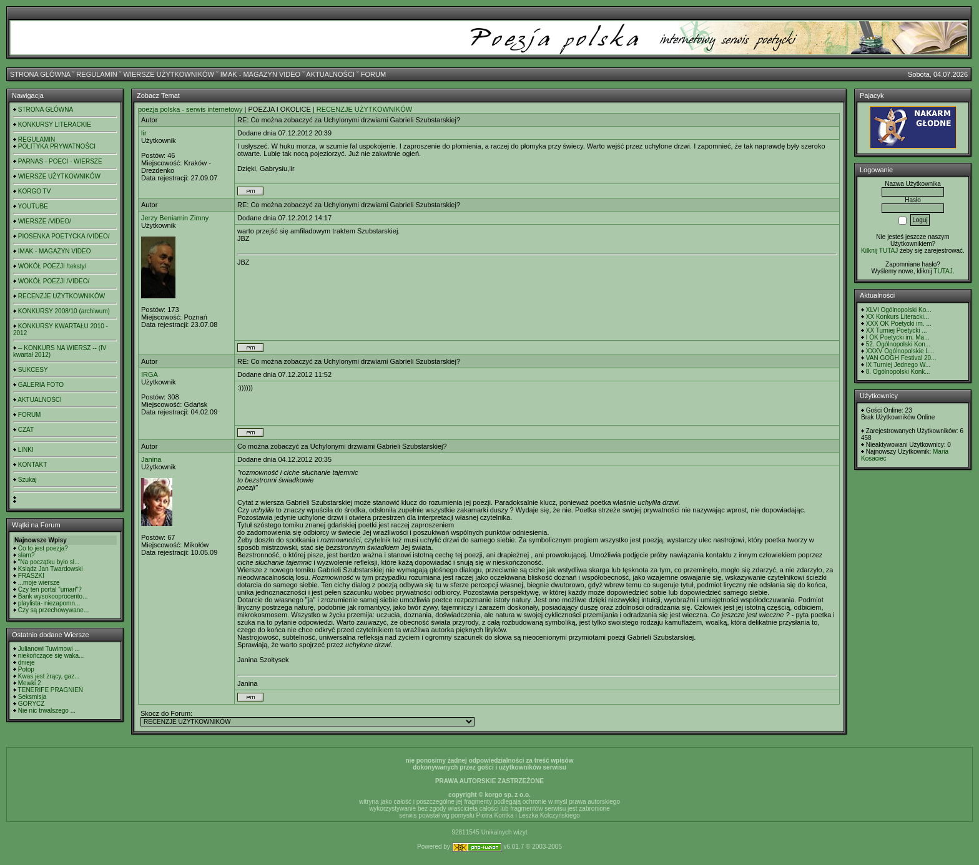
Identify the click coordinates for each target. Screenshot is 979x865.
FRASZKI (31, 575)
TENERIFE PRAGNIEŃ (50, 690)
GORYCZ (31, 703)
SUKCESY (33, 369)
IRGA (149, 374)
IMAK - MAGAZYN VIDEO (260, 74)
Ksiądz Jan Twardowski (50, 568)
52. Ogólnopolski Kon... (898, 344)
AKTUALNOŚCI (330, 74)
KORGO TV (34, 191)
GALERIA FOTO (41, 384)
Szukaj (27, 479)
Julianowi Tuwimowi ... (49, 648)
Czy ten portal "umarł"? (50, 589)
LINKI (26, 449)
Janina (151, 459)
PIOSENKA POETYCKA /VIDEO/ (64, 236)
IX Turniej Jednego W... (898, 364)
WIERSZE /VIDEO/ (44, 221)
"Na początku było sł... (49, 562)
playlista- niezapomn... (49, 603)
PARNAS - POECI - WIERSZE (60, 161)
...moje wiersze (39, 582)
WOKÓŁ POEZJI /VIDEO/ (53, 281)
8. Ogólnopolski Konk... (898, 371)
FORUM (373, 74)
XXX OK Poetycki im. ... (899, 323)
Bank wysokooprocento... (53, 596)
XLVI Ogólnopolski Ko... (899, 309)
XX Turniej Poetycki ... (896, 330)
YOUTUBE (33, 206)
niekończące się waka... (51, 655)
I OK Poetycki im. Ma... (898, 337)
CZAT (26, 429)
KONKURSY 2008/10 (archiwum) (64, 311)
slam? (26, 555)
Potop (26, 669)
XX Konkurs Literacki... (897, 316)
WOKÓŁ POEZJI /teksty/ (52, 266)
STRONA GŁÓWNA (40, 74)
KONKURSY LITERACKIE (54, 124)
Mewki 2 (29, 683)
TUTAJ (942, 271)
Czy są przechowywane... (53, 610)
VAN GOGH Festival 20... (901, 357)
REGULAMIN (96, 74)
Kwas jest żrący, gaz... (49, 676)
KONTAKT (32, 464)
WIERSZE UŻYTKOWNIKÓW (169, 74)
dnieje (26, 662)
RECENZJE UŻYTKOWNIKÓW (61, 296)
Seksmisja (32, 696)
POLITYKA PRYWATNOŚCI (57, 146)
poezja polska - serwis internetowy (190, 109)
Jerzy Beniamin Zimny (175, 218)
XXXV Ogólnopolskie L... (900, 351)
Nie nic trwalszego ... (47, 710)
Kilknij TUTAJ (879, 250)
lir (144, 133)
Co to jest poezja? (43, 548)
